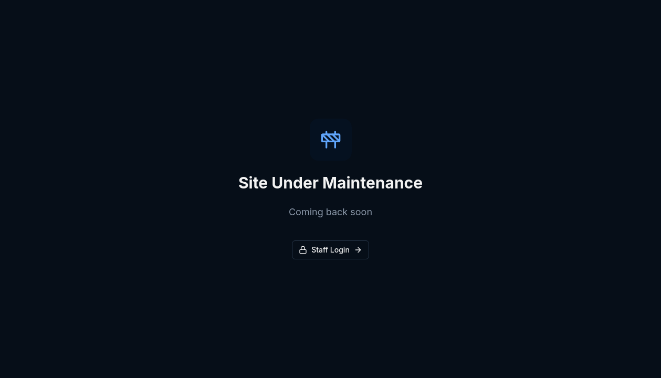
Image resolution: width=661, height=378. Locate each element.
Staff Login (330, 249)
